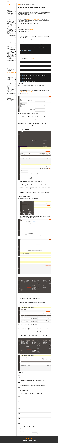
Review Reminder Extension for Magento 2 (11, 57)
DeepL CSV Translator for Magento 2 (11, 26)
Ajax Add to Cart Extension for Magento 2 (11, 34)
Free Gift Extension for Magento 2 (11, 46)
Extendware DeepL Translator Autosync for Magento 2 (11, 19)
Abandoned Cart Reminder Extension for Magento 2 (11, 44)
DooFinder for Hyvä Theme (11, 80)
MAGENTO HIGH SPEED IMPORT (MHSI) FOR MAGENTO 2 (11, 91)
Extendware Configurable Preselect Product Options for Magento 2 (11, 42)
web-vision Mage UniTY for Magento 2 (11, 63)
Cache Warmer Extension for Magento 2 (11, 28)
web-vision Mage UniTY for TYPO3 (11, 65)
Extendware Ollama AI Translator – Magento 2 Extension (11, 14)
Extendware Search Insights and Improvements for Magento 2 (11, 61)
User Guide (11, 78)
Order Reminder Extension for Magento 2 (11, 48)
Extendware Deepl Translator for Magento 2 (11, 16)
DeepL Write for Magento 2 (11, 24)
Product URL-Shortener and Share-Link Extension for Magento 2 (11, 67)
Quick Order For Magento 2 (11, 83)
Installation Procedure (11, 77)
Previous (33, 433)
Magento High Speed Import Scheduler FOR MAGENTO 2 (11, 93)
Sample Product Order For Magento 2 (11, 85)
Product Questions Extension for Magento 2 (11, 59)
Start (19, 4)
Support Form (31, 29)
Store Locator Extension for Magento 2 (11, 50)
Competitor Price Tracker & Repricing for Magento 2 (11, 73)
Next (36, 433)
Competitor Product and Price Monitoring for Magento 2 (11, 70)
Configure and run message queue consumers (26, 91)
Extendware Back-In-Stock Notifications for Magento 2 (11, 30)
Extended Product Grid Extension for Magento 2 (11, 55)
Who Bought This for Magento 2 (11, 32)
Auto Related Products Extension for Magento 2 (11, 95)
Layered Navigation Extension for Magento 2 (11, 52)
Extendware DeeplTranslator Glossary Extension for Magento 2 (11, 21)
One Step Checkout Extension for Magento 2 (11, 37)
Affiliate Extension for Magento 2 (11, 87)
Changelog (11, 23)
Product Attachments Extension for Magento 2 (11, 39)
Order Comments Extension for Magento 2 (11, 36)
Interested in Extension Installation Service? (10, 74)
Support (8, 76)
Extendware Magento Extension (11, 5)
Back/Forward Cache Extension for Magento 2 (11, 89)
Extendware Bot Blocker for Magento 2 (11, 12)
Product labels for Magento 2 (11, 82)
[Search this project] (11, 8)
